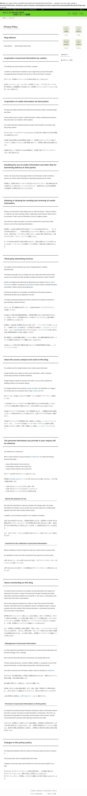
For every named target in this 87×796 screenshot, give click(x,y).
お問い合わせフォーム (27, 696)
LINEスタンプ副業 (67, 60)
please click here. (39, 391)
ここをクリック (47, 421)
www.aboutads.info (29, 284)
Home (54, 790)
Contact (33, 790)
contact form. (50, 670)
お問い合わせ (16, 479)
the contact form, (34, 457)
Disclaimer (39, 790)
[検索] (83, 9)
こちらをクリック (47, 327)
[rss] (81, 9)
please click (30, 388)
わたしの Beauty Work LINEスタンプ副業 (16, 14)
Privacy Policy (47, 790)
